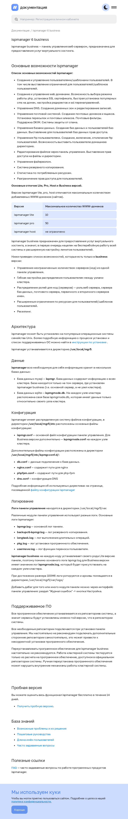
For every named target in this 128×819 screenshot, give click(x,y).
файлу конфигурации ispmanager (53, 490)
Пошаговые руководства (33, 734)
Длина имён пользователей (35, 739)
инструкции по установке (89, 342)
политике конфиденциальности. (31, 801)
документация (33, 7)
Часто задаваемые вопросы (35, 745)
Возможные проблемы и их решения (41, 728)
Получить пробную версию (35, 706)
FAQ (14, 767)
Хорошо (19, 809)
